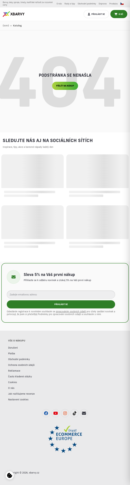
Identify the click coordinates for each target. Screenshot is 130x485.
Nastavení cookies (18, 399)
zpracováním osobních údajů (71, 311)
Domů (6, 25)
